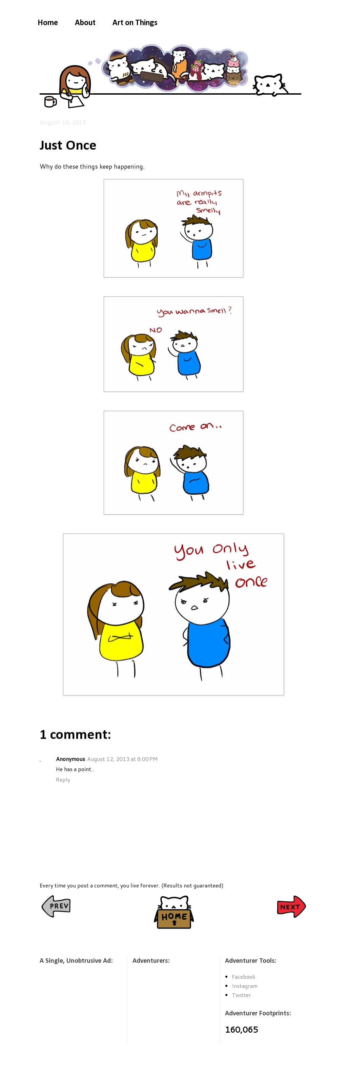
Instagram (245, 986)
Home (48, 23)
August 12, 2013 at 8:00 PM (122, 759)
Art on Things (135, 23)
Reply (63, 779)
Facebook (244, 976)
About (85, 23)
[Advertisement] (73, 1009)
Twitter (241, 995)
